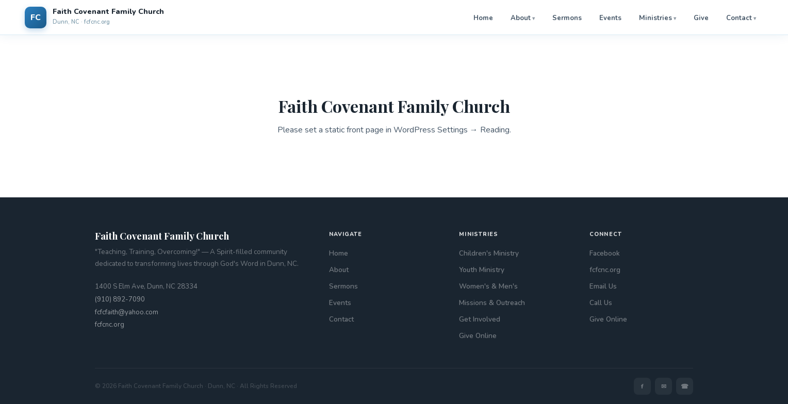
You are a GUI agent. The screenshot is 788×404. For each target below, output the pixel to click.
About (521, 18)
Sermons (567, 18)
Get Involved (479, 319)
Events (610, 18)
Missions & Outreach (492, 303)
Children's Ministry (489, 253)
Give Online (478, 336)
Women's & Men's (488, 286)
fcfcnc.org (109, 324)
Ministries (655, 18)
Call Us (600, 303)
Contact (739, 18)
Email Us (603, 286)
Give (701, 18)
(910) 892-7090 (120, 299)
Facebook (604, 253)
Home (483, 18)
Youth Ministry (481, 270)
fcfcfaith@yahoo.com (126, 312)
